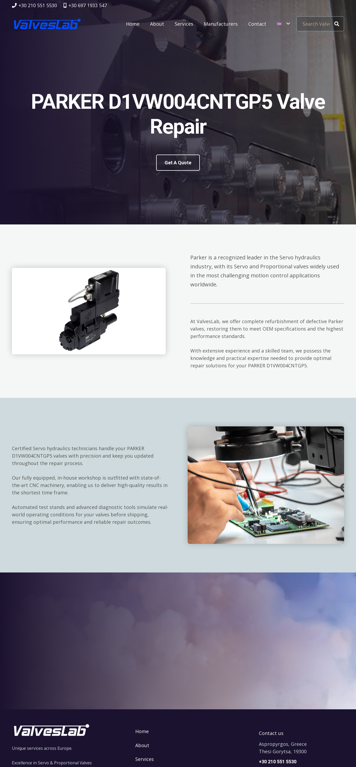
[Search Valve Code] (320, 23)
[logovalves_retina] (47, 23)
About (142, 745)
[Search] (337, 24)
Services (144, 759)
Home (142, 731)
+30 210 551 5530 (277, 761)
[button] (283, 24)
